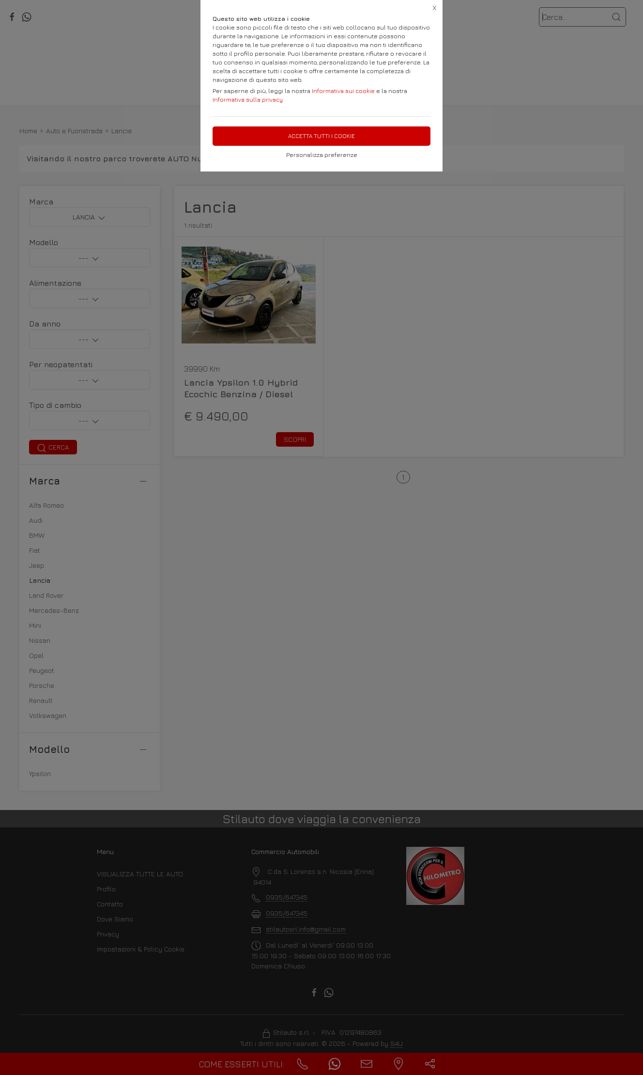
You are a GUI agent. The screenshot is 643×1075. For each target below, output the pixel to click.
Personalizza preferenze (321, 154)
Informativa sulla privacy (248, 99)
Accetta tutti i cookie (321, 136)
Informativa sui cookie (343, 90)
